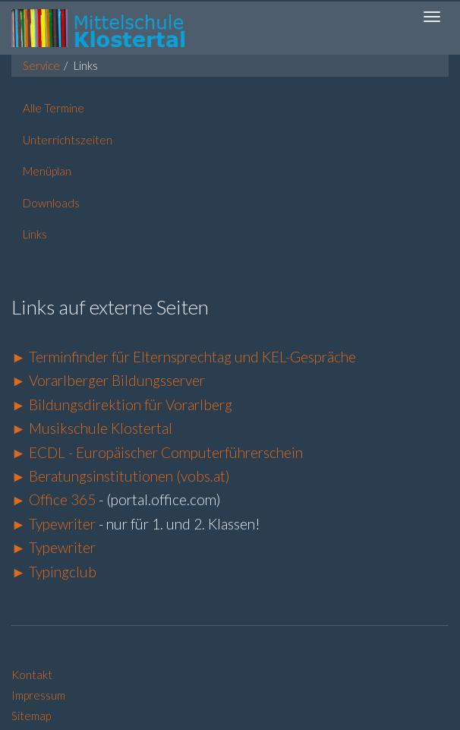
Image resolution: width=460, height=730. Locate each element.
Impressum (38, 695)
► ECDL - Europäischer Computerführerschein (157, 452)
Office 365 (62, 499)
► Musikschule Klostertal (91, 428)
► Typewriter (53, 547)
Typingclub (61, 571)
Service (41, 65)
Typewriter (62, 523)
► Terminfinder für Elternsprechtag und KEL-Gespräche (183, 356)
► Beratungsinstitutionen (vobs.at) (120, 476)
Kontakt (31, 674)
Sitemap (31, 715)
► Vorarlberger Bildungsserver (108, 380)
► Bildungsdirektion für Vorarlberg (121, 404)
